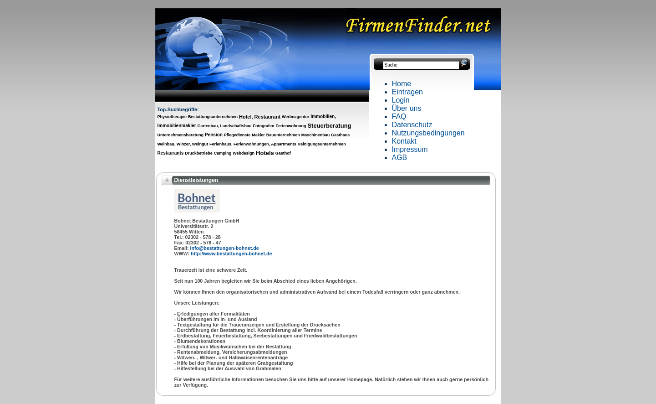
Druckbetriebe (199, 153)
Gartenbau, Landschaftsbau (225, 126)
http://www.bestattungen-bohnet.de (231, 253)
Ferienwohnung (290, 126)
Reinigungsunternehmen (322, 144)
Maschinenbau (315, 135)
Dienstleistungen (196, 180)
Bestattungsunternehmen (213, 116)
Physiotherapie (172, 116)
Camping (223, 153)
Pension (214, 134)
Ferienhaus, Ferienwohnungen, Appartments (252, 144)
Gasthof (283, 153)
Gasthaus (340, 135)
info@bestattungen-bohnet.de (224, 248)
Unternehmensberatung (181, 135)
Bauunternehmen (283, 135)
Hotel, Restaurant (259, 116)
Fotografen (264, 126)
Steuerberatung (329, 125)
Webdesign (243, 153)
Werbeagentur (295, 116)
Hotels (265, 153)
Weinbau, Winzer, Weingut (183, 144)
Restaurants (171, 152)
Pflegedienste (237, 135)
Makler (258, 135)
